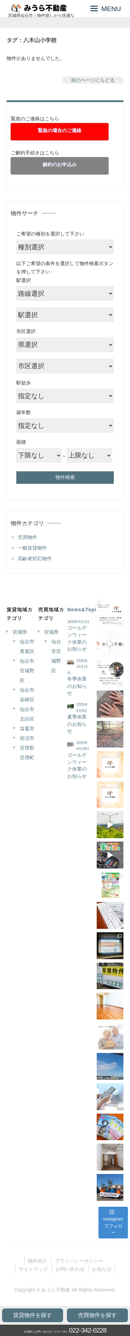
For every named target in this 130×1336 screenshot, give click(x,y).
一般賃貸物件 (32, 548)
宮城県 (19, 632)
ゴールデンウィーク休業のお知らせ (77, 638)
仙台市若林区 (27, 694)
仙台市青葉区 (27, 646)
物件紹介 (37, 1261)
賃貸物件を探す (32, 1315)
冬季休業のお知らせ (77, 686)
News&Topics (85, 609)
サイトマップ (33, 1269)
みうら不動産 (55, 1290)
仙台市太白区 (27, 714)
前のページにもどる (93, 80)
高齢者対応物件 (35, 558)
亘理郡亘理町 (27, 752)
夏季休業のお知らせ (77, 724)
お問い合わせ (70, 1269)
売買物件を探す (97, 1315)
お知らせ (102, 1269)
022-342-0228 (87, 1330)
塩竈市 (27, 728)
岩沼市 (27, 738)
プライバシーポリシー (79, 1261)
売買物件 (27, 537)
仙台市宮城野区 (27, 670)
